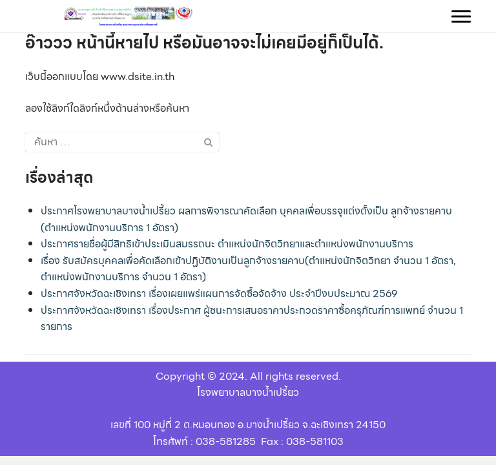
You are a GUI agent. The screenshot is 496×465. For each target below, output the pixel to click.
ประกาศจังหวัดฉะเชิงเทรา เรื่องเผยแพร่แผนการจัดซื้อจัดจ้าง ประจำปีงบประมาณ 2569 (219, 293)
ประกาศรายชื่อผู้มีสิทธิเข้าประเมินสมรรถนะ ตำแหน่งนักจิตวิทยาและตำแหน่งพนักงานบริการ (227, 244)
